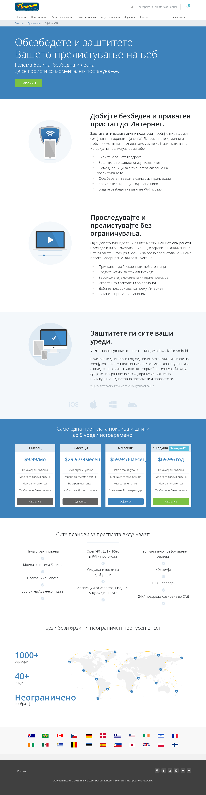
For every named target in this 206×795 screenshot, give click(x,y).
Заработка (130, 16)
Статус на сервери (110, 16)
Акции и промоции (63, 16)
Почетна (22, 16)
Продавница (38, 16)
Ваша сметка (179, 16)
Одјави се (35, 501)
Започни (28, 83)
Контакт (144, 16)
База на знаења (87, 16)
